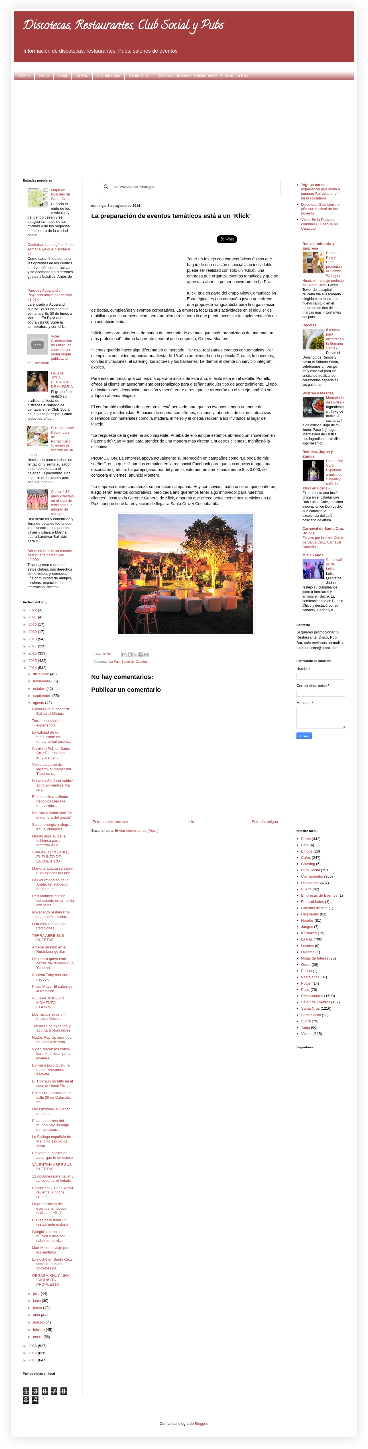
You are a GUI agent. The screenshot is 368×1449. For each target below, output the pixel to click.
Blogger (201, 1423)
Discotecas (310, 883)
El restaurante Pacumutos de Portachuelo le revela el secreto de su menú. (50, 441)
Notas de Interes (314, 958)
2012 (33, 1353)
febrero (39, 1329)
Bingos (306, 851)
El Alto (306, 889)
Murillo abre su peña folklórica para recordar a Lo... (49, 840)
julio (37, 1293)
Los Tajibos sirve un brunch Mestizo (48, 1016)
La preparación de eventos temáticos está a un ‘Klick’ (49, 1208)
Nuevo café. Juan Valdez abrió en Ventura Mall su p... (52, 785)
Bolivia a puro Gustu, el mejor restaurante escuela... (51, 1069)
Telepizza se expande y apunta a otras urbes (51, 1028)
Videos (306, 1034)
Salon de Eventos (134, 661)
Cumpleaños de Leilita (334, 564)
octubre (39, 688)
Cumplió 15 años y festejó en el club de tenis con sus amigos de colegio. (62, 502)
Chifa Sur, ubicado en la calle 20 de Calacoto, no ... (51, 1097)
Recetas (309, 325)
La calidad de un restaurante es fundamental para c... (51, 736)
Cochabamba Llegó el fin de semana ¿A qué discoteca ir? (50, 249)
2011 (33, 1360)
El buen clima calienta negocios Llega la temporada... (50, 801)
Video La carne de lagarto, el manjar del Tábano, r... (51, 768)
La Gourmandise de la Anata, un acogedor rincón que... (50, 884)
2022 (33, 610)
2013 (33, 1346)
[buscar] (188, 187)
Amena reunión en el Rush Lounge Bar (49, 949)
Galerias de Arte (314, 908)
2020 (33, 624)
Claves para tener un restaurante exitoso (50, 1222)
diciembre (41, 674)
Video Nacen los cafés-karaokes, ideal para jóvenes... (51, 1053)
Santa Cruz (139, 75)
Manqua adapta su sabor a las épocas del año (52, 870)
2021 (33, 617)
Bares (306, 839)
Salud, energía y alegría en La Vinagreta (51, 826)
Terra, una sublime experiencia (47, 723)
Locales (307, 946)
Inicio (190, 822)
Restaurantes (312, 996)
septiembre (42, 695)
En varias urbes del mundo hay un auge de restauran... (50, 1125)
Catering (308, 864)
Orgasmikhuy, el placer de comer (51, 1111)
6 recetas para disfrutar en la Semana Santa (335, 339)
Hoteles (307, 920)
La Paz (82, 75)
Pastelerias (310, 977)
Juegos (307, 927)
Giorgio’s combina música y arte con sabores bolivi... (48, 1236)
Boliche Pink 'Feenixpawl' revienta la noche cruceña (53, 1192)
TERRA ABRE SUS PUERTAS (48, 937)
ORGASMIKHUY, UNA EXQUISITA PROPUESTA (50, 1280)
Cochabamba (108, 75)
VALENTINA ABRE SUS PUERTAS (52, 1166)
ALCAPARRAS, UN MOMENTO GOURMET (48, 1002)
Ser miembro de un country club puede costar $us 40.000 (49, 555)
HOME (24, 75)
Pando (306, 971)
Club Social (310, 870)
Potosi (306, 983)
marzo (38, 1322)
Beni (304, 845)
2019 (33, 631)
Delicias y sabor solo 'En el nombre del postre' (52, 815)
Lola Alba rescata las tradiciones (49, 926)
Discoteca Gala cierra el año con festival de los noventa (320, 208)
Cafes (306, 857)
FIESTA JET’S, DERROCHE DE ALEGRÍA (62, 380)
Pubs (305, 989)
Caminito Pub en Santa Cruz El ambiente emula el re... (51, 753)
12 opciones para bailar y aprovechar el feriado (52, 1178)
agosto (39, 703)
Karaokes (309, 933)
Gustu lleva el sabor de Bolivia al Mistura (51, 711)
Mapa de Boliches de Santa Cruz (60, 194)
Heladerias (310, 914)
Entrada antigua (265, 822)
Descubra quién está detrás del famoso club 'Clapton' (53, 963)
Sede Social (311, 1015)
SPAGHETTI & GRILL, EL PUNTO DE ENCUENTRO (50, 856)
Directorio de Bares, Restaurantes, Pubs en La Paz (202, 75)
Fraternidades (312, 902)
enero (38, 1337)
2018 (33, 639)
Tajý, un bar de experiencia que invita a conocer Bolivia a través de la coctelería (320, 191)
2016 (33, 653)
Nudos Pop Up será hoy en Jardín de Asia (51, 1039)
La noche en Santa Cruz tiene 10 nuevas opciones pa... (52, 1263)
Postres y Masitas (318, 393)
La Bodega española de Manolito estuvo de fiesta (51, 1141)
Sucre (306, 1021)
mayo (38, 1308)
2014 (33, 668)
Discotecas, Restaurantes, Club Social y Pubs (123, 27)
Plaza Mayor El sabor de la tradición (52, 988)
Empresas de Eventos (319, 895)
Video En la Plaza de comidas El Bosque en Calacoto (319, 223)
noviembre (42, 681)
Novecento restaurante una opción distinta (51, 914)
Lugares (307, 952)
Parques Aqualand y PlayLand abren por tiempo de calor (49, 294)
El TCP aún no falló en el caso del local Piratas (52, 1083)
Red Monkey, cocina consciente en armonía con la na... (53, 900)
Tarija (62, 75)
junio (37, 1300)
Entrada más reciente (110, 822)
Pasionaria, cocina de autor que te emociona (52, 1155)
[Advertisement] (184, 128)
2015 (33, 660)
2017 (33, 646)
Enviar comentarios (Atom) (136, 830)
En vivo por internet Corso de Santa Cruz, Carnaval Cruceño (322, 542)
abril (37, 1315)
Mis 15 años (313, 555)
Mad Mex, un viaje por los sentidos (50, 1250)
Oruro (44, 75)
